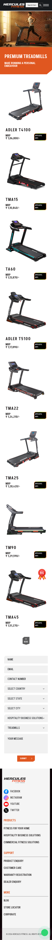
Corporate (10, 914)
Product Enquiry (13, 861)
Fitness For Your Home (17, 828)
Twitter (11, 810)
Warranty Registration (17, 875)
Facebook (12, 791)
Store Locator (12, 908)
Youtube (12, 804)
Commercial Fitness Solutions (21, 842)
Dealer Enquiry (12, 882)
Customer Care (12, 868)
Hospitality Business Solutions (22, 835)
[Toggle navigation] (46, 5)
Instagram (13, 798)
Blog (6, 901)
